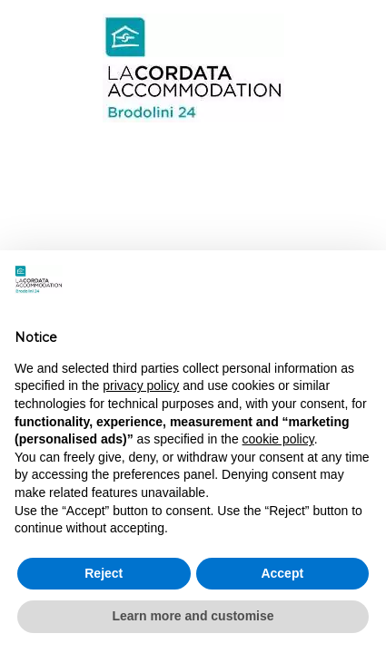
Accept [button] (282, 573)
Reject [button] (103, 573)
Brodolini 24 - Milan (193, 68)
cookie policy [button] (278, 439)
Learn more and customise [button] (192, 616)
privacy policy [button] (141, 385)
